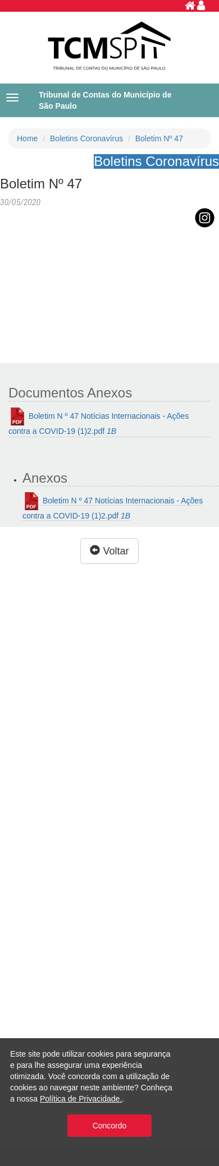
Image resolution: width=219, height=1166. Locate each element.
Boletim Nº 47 (159, 138)
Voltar (109, 551)
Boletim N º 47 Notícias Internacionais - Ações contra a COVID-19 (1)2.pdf (98, 422)
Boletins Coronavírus (86, 138)
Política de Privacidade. (81, 1098)
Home (27, 138)
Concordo (110, 1125)
